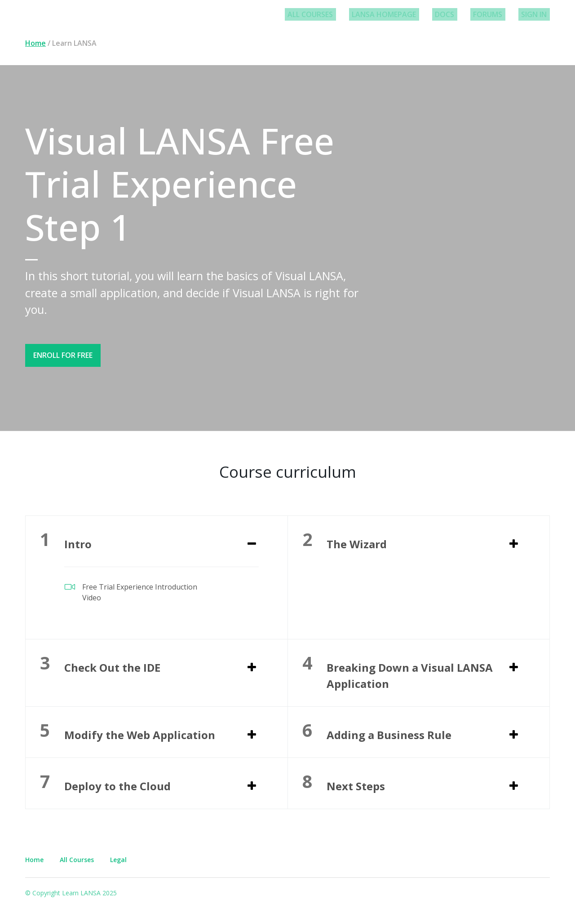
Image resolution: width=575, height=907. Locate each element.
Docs (457, 14)
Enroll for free (63, 355)
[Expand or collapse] (252, 541)
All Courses (334, 14)
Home (35, 43)
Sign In (536, 14)
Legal (118, 856)
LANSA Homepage (403, 14)
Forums (495, 14)
